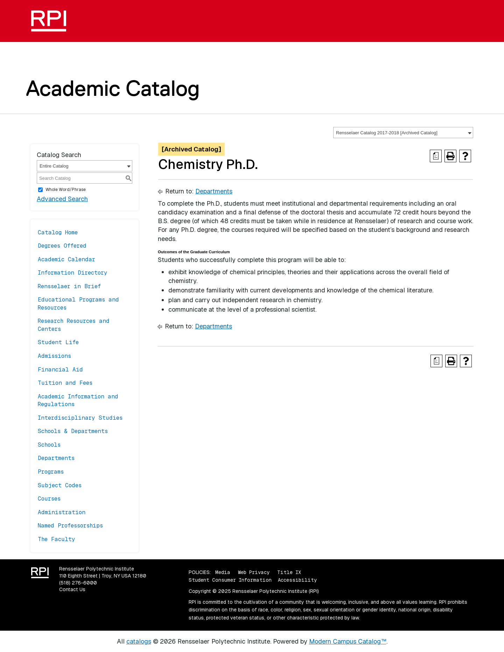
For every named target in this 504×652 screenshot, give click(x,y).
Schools (49, 444)
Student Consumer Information (230, 580)
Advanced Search (62, 199)
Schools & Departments (73, 431)
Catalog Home (58, 232)
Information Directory (72, 272)
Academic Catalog (113, 88)
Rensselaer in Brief (69, 286)
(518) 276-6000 (78, 583)
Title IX (289, 572)
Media (222, 572)
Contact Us (72, 589)
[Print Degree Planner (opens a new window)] (436, 156)
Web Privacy (254, 572)
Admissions (54, 356)
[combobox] (403, 132)
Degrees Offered (62, 245)
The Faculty (56, 539)
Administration (61, 512)
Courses (49, 498)
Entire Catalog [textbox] (54, 166)
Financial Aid (60, 369)
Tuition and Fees (65, 383)
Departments (56, 458)
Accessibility (297, 580)
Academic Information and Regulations (78, 400)
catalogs (138, 641)
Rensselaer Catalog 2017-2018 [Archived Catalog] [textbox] (387, 132)
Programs (51, 471)
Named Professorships (70, 525)
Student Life (58, 342)
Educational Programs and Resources (78, 303)
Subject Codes (60, 485)
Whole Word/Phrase (66, 189)
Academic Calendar (66, 259)
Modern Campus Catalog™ (347, 641)
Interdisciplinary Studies (80, 417)
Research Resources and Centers (74, 324)
